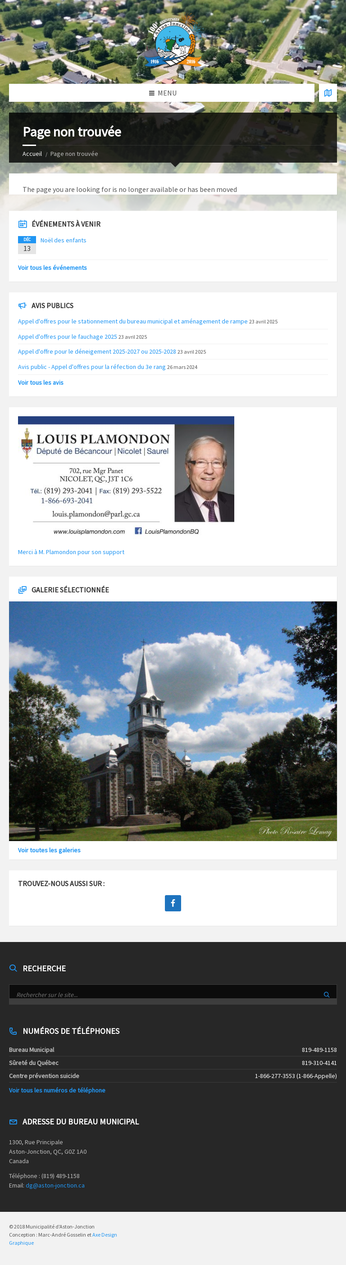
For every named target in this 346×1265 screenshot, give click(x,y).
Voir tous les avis (41, 382)
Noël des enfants (63, 240)
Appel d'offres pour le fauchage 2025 (67, 336)
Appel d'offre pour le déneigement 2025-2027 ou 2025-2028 (97, 351)
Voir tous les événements (52, 268)
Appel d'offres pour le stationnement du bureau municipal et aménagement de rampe (133, 321)
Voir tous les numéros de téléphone (57, 1090)
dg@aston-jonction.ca (55, 1185)
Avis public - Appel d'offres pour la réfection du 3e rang (92, 367)
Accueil (32, 154)
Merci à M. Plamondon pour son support (71, 552)
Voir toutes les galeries (49, 850)
